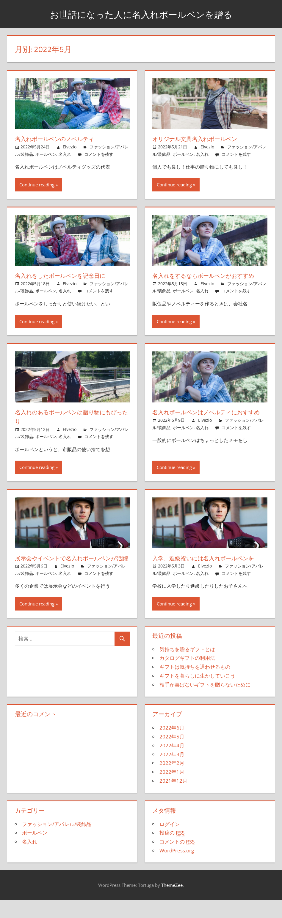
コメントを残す (98, 154)
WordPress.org (176, 868)
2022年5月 (171, 754)
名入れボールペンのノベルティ (62, 139)
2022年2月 (171, 781)
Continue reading (36, 185)
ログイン (169, 842)
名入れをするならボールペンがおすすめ (206, 280)
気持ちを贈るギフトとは (187, 667)
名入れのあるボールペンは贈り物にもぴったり (72, 425)
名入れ (65, 154)
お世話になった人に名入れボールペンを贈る (141, 14)
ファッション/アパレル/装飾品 (56, 842)
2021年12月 (173, 799)
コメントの (177, 860)
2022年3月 (171, 772)
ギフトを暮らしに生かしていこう (197, 694)
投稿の (171, 851)
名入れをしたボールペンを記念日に (69, 275)
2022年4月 (171, 763)
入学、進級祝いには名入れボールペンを (209, 571)
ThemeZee (172, 903)
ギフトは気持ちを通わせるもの (194, 685)
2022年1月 (171, 790)
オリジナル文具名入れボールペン (202, 139)
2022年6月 (171, 746)
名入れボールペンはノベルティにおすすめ (206, 425)
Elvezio (69, 147)
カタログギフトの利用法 (187, 676)
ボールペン (45, 154)
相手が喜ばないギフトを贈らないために (204, 702)
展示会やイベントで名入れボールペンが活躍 (72, 571)
